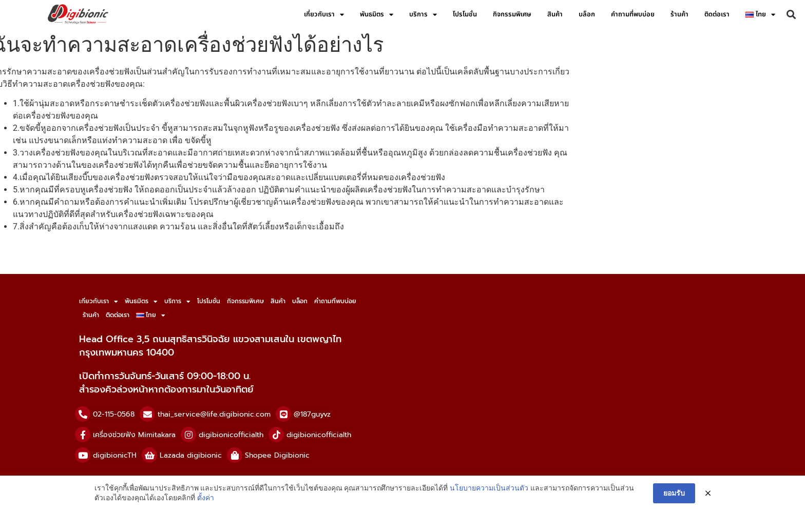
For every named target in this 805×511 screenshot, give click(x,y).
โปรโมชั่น (465, 14)
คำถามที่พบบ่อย (633, 14)
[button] (791, 14)
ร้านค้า (679, 14)
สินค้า (555, 14)
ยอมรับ (674, 493)
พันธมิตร (376, 14)
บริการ (423, 14)
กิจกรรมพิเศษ (512, 14)
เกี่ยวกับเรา (324, 14)
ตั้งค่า (205, 498)
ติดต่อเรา (717, 14)
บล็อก (587, 14)
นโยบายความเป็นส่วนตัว (489, 488)
